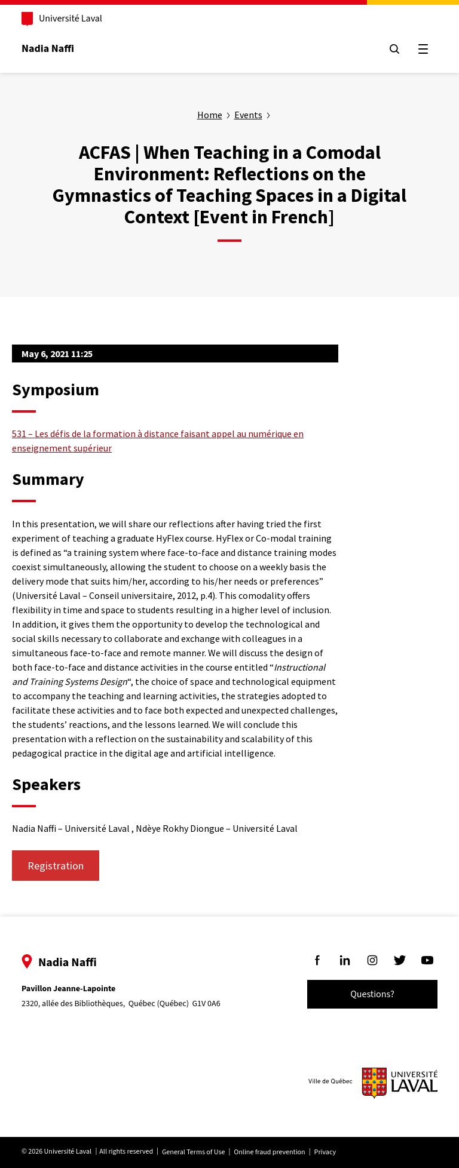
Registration (55, 865)
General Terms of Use (193, 1152)
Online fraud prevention (269, 1152)
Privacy (325, 1152)
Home (209, 115)
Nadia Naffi (48, 48)
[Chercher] (394, 49)
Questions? (372, 994)
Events (248, 115)
